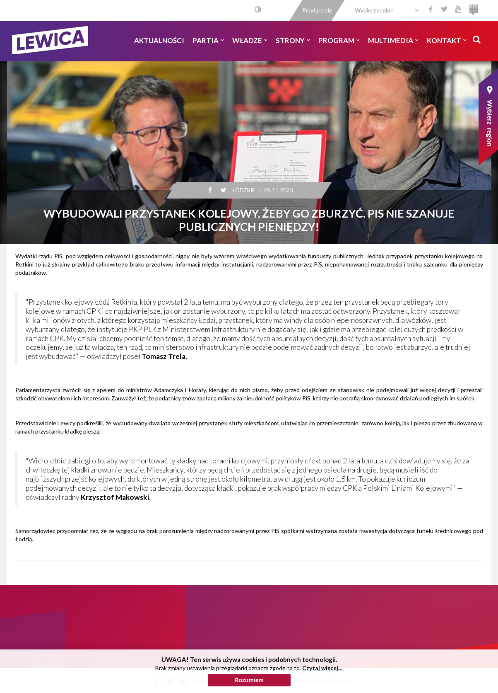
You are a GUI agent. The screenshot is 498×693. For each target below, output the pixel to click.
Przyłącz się (317, 10)
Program (339, 40)
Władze (249, 40)
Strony (293, 40)
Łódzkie (243, 190)
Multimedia (393, 40)
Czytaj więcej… (322, 667)
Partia (208, 40)
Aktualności (159, 40)
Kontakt (447, 40)
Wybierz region (374, 10)
